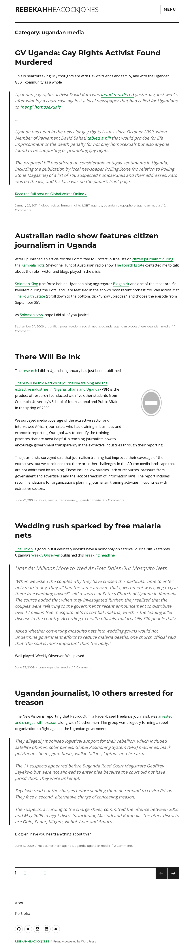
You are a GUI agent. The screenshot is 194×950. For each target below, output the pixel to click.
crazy (42, 667)
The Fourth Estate (129, 265)
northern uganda (60, 845)
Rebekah (57, 9)
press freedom (70, 326)
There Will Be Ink (47, 356)
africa (43, 500)
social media (91, 326)
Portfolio (22, 913)
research (30, 370)
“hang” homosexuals (40, 107)
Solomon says (31, 314)
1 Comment (82, 667)
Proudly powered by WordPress (74, 941)
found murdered (117, 94)
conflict (53, 326)
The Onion (24, 549)
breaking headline (100, 555)
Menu (170, 9)
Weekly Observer (45, 555)
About (20, 903)
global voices (50, 205)
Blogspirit (121, 283)
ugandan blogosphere (120, 205)
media (52, 500)
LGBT (86, 205)
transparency (67, 500)
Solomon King (26, 283)
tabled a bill (99, 138)
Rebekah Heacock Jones (32, 941)
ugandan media (148, 205)
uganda (96, 205)
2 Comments (114, 500)
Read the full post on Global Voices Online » (51, 193)
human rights (71, 205)
